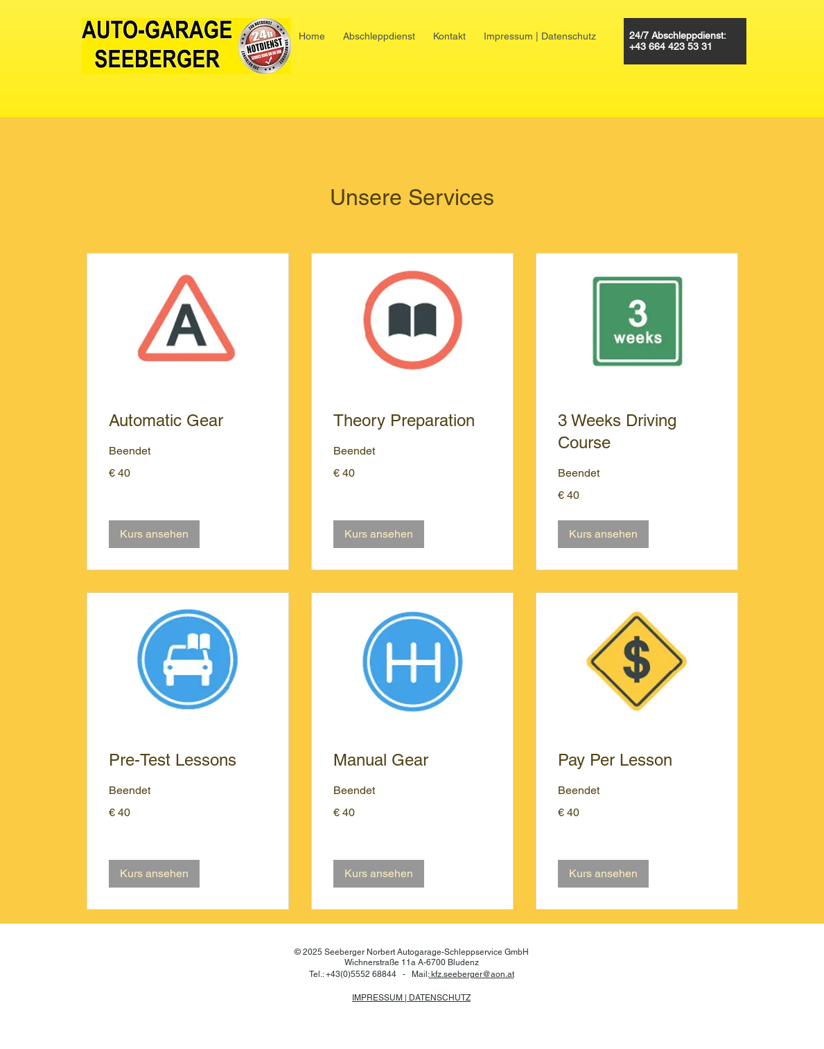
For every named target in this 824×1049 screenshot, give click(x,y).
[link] (188, 420)
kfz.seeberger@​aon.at (471, 974)
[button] (154, 534)
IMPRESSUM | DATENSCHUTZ (411, 998)
